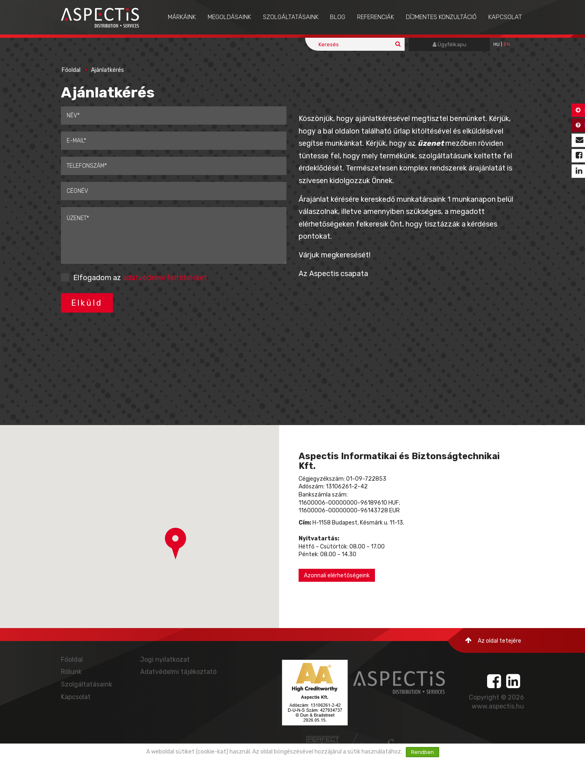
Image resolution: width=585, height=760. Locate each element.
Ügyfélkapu (449, 44)
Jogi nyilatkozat (165, 659)
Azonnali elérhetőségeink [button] (337, 575)
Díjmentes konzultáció (441, 17)
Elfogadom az (140, 277)
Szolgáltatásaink (290, 17)
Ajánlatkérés (107, 70)
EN (507, 44)
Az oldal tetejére (493, 640)
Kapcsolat (505, 17)
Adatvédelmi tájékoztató (178, 672)
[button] (175, 543)
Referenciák (375, 17)
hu (496, 44)
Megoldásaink (229, 17)
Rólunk (71, 672)
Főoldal (71, 70)
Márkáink (182, 17)
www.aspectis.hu (498, 706)
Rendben (422, 752)
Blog (337, 17)
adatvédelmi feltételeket (165, 277)
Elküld (87, 303)
